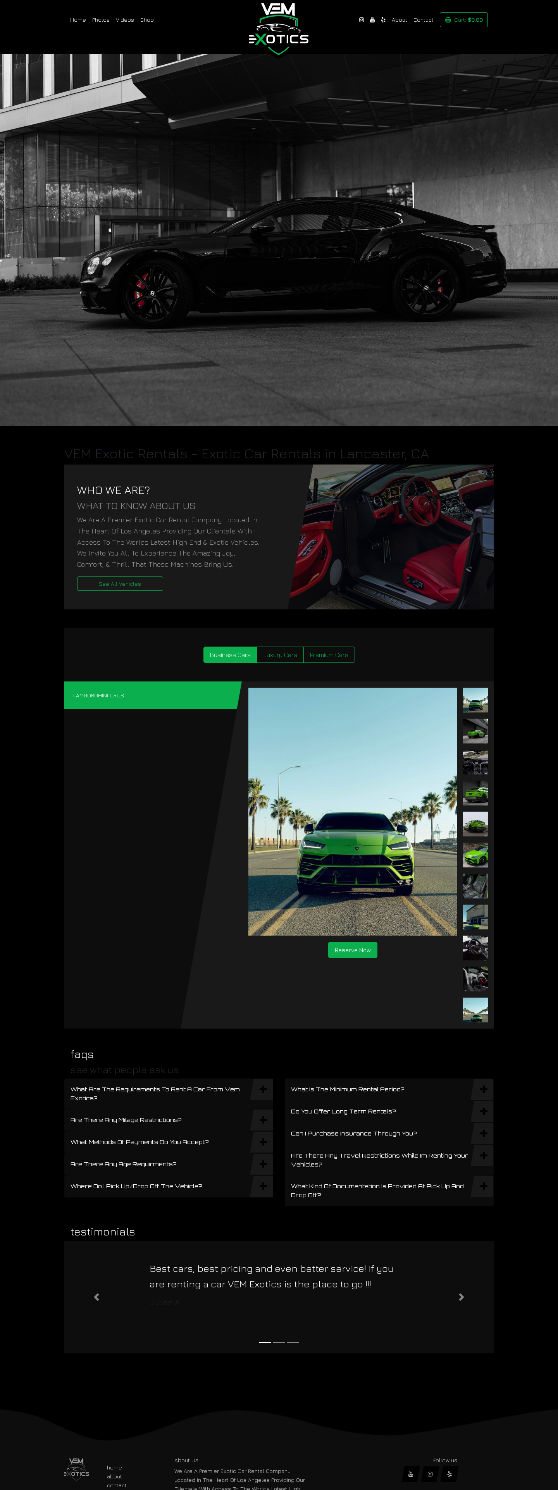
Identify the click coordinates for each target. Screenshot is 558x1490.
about (114, 1476)
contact (117, 1485)
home (114, 1467)
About (399, 19)
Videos (125, 19)
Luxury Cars (280, 654)
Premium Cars (329, 654)
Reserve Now (353, 949)
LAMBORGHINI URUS (98, 695)
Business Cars (230, 654)
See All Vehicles (120, 583)
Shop (147, 19)
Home (78, 19)
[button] (96, 1297)
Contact (423, 19)
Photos (101, 19)
